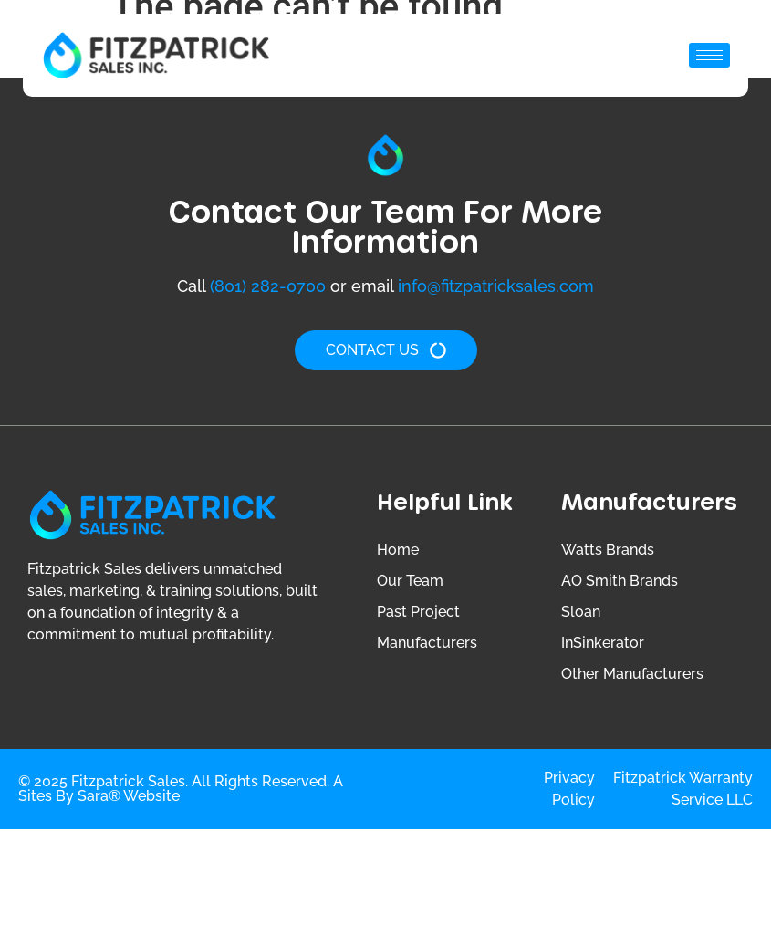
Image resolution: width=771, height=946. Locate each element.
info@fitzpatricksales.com (496, 286)
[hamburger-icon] (709, 55)
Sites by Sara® (69, 796)
